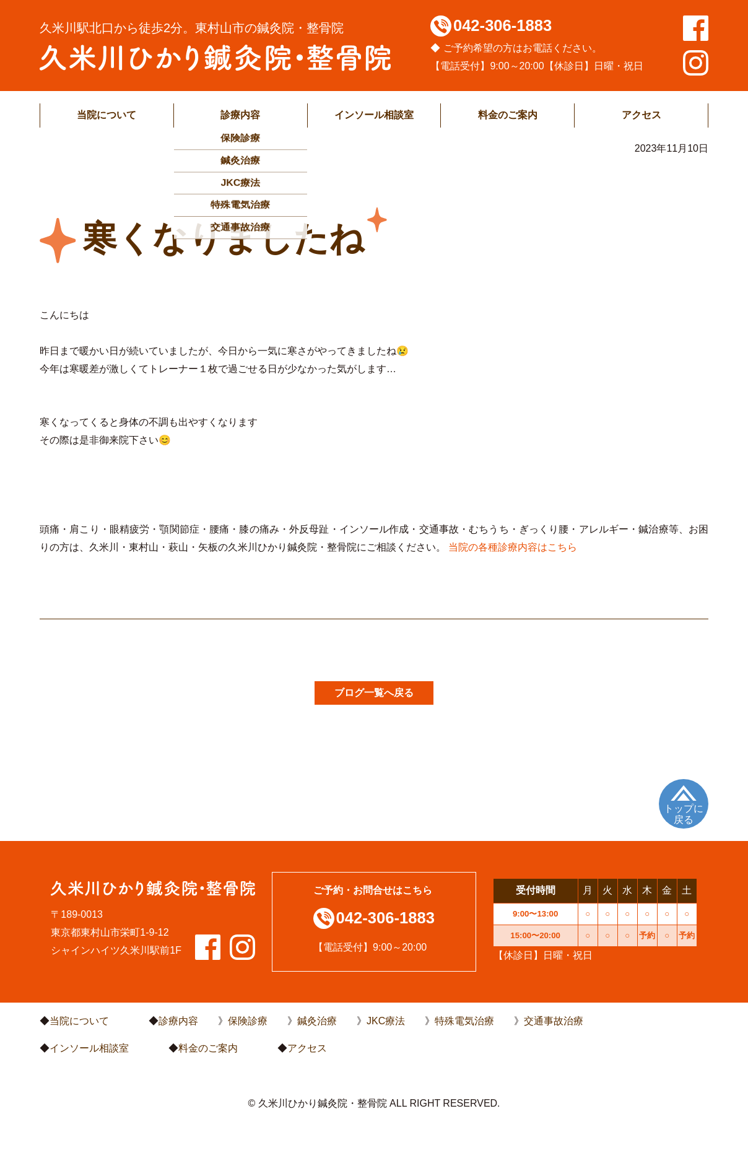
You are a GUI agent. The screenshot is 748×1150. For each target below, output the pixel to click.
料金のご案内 (507, 115)
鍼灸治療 (317, 1021)
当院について (106, 115)
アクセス (641, 115)
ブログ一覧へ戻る (374, 692)
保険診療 (247, 1021)
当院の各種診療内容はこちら (512, 547)
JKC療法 (386, 1021)
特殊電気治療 (464, 1021)
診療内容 (240, 115)
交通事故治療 (553, 1021)
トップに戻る (683, 814)
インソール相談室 (374, 115)
